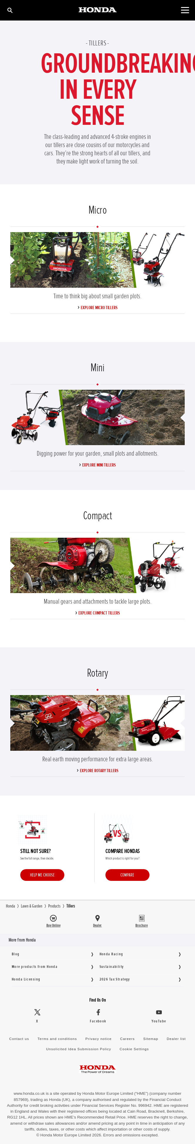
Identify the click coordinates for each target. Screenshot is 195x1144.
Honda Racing (111, 953)
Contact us (19, 1039)
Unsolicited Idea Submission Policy (78, 1049)
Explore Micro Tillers (99, 307)
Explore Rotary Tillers (99, 770)
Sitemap (150, 1039)
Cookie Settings (134, 1049)
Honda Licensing (26, 979)
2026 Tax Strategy (115, 979)
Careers (127, 1039)
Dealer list (176, 1039)
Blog (16, 953)
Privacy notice (98, 1039)
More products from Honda (35, 966)
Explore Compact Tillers (99, 613)
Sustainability (112, 966)
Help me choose (42, 875)
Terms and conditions (57, 1039)
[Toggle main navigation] (184, 10)
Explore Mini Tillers (99, 465)
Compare (127, 875)
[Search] (9, 10)
